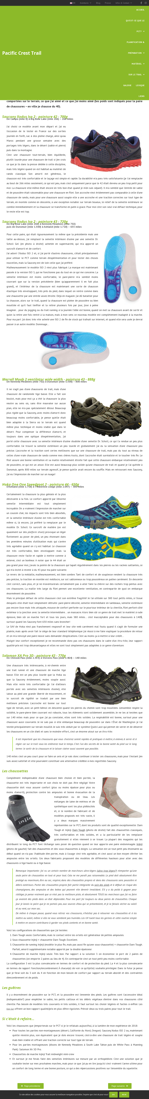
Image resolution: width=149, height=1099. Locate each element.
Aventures (86, 3)
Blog (98, 3)
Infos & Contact (124, 3)
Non (125, 1094)
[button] (30, 1086)
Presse (108, 3)
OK (114, 1094)
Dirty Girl (12, 1008)
